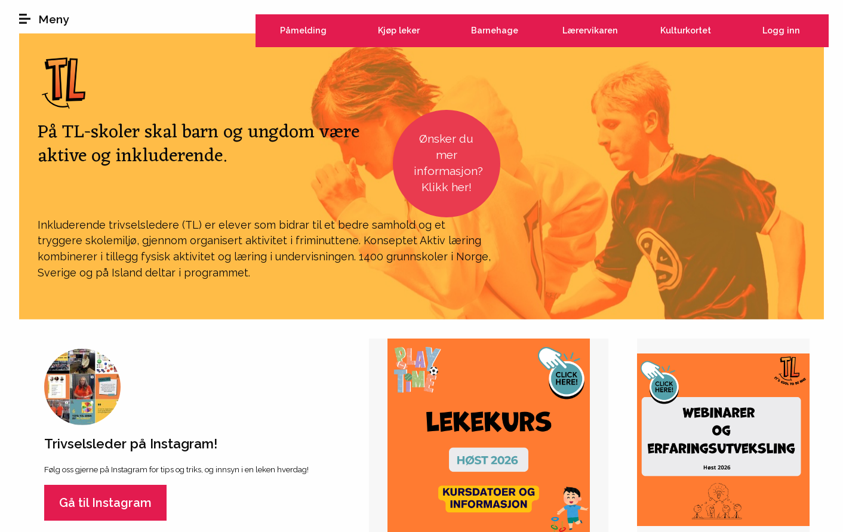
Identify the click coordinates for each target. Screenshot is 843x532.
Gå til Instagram (105, 503)
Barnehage (494, 30)
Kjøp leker (399, 30)
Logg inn (781, 30)
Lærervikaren (590, 30)
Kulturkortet (685, 30)
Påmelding (303, 30)
